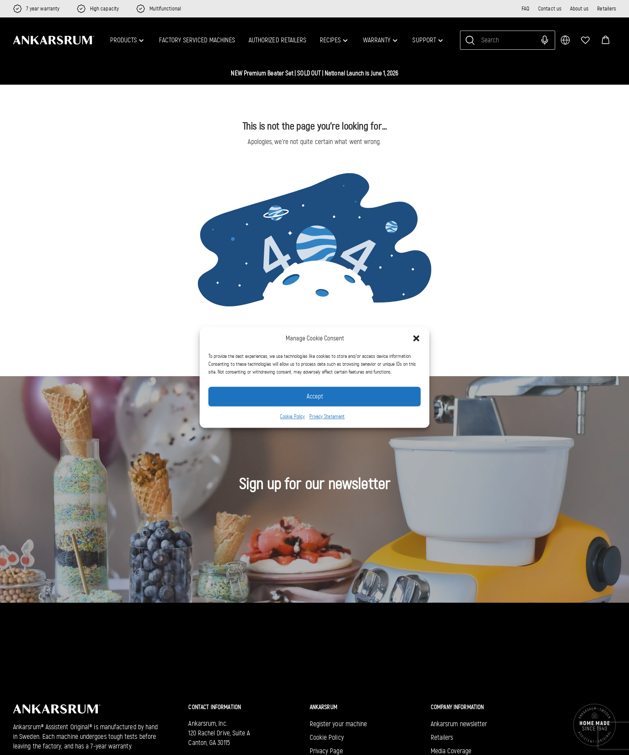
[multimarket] (565, 40)
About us (579, 8)
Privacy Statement (327, 416)
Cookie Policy (292, 416)
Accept (315, 397)
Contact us (549, 8)
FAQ (525, 8)
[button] (416, 338)
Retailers (606, 8)
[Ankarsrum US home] (53, 40)
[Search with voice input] (544, 40)
